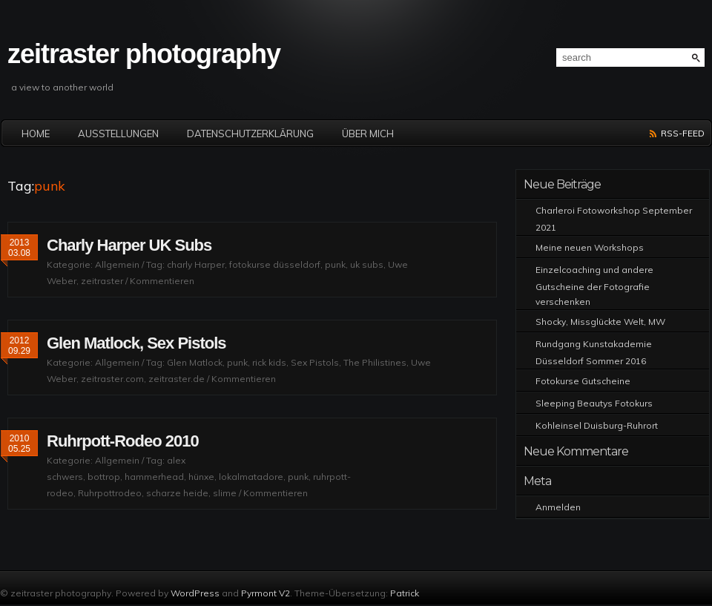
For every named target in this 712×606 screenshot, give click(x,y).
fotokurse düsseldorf (274, 264)
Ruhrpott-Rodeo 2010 (123, 441)
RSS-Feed (683, 133)
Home (36, 133)
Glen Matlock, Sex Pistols (136, 343)
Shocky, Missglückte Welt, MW (600, 321)
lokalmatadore (251, 476)
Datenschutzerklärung (250, 133)
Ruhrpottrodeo (110, 492)
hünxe (201, 476)
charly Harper (196, 264)
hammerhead (154, 476)
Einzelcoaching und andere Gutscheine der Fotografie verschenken (594, 285)
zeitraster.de (176, 378)
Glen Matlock (194, 362)
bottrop (104, 476)
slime (225, 492)
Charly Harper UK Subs (129, 245)
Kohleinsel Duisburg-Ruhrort (596, 425)
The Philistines (374, 362)
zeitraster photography (143, 54)
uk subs (366, 264)
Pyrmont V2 (265, 593)
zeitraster (102, 280)
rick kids (269, 362)
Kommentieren (162, 280)
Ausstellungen (118, 133)
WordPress (195, 593)
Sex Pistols (315, 362)
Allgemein (117, 264)
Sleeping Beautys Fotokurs (594, 403)
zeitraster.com (112, 378)
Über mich (368, 133)
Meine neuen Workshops (589, 247)
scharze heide (177, 492)
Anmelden (558, 507)
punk (335, 264)
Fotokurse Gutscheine (582, 380)
